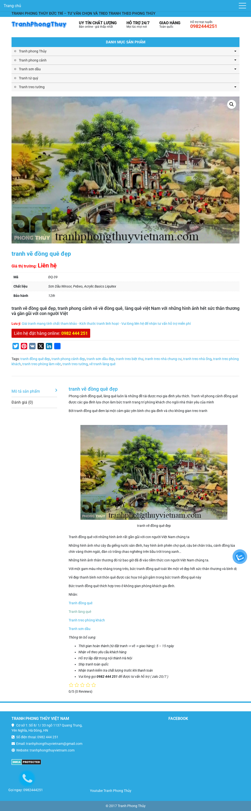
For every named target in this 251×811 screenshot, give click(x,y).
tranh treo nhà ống (197, 359)
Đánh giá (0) (22, 402)
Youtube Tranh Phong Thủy (110, 791)
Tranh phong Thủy (33, 51)
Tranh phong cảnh (33, 60)
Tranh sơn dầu (30, 69)
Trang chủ (12, 5)
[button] (231, 104)
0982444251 (203, 26)
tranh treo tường (75, 364)
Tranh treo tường (32, 87)
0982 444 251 (74, 333)
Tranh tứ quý (28, 78)
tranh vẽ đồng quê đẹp (93, 389)
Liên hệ (47, 265)
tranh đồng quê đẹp (35, 359)
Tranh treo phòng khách (87, 620)
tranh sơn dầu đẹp (100, 359)
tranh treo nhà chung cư (163, 359)
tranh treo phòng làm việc (41, 364)
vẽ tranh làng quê (102, 364)
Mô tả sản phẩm (26, 391)
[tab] (34, 391)
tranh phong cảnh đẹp (68, 359)
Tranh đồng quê (80, 603)
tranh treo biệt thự (129, 359)
